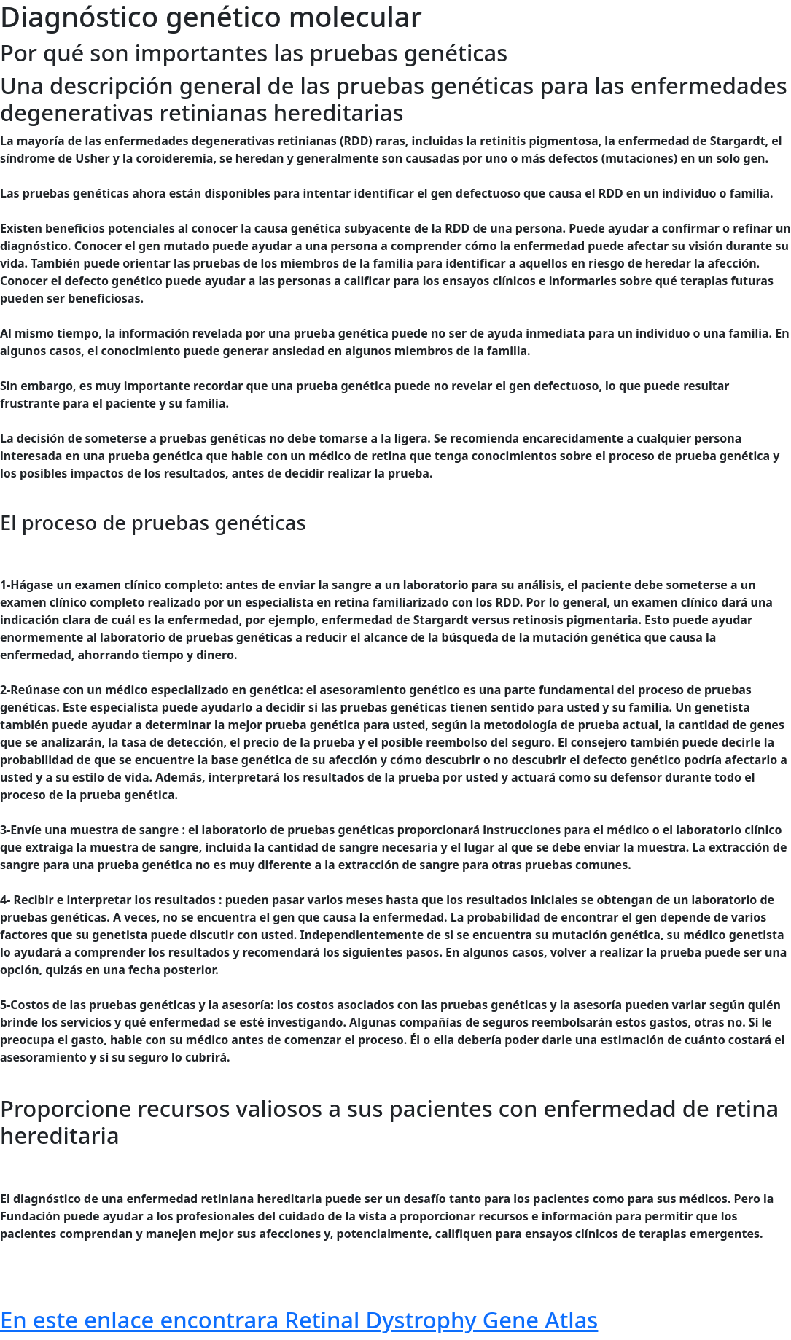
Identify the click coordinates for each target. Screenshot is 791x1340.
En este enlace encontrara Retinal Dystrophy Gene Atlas (299, 1319)
